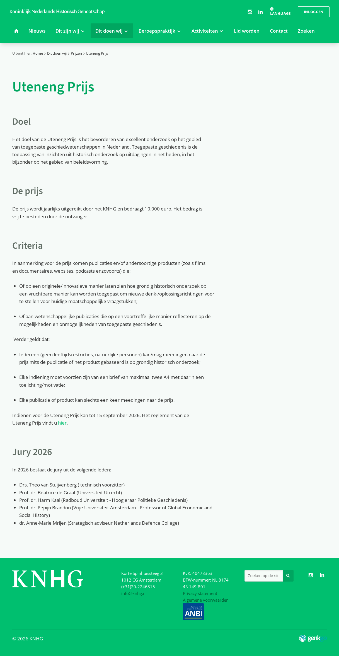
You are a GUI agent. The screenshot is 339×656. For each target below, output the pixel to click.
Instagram (250, 11)
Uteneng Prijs (97, 53)
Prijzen (76, 53)
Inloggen (314, 11)
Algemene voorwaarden (206, 600)
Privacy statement (200, 593)
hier (62, 423)
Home (38, 53)
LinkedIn (260, 11)
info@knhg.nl (134, 593)
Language (280, 13)
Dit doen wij (57, 53)
